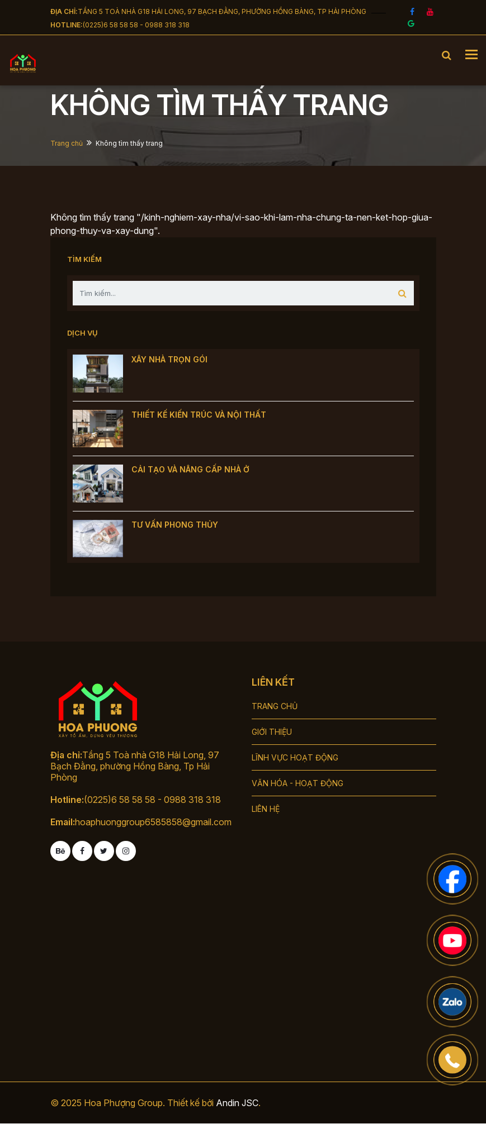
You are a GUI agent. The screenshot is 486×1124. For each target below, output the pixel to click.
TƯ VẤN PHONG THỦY (174, 524)
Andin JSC (237, 1102)
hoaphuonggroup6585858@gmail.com (153, 822)
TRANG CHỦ (275, 706)
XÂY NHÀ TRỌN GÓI (169, 359)
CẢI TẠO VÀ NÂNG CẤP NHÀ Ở (190, 469)
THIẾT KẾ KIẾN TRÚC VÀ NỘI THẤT (198, 414)
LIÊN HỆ (266, 809)
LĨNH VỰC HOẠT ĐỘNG (295, 757)
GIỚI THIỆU (272, 731)
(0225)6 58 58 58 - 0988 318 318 (136, 25)
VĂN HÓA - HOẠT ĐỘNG (297, 783)
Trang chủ (66, 143)
